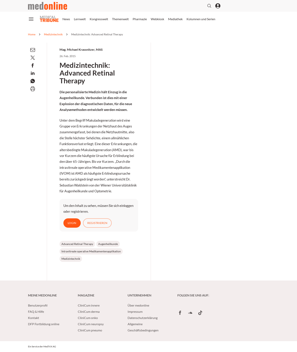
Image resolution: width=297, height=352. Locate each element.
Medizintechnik (70, 258)
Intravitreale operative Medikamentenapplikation (91, 251)
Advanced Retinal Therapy (77, 244)
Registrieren (97, 223)
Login (72, 223)
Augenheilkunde (108, 244)
